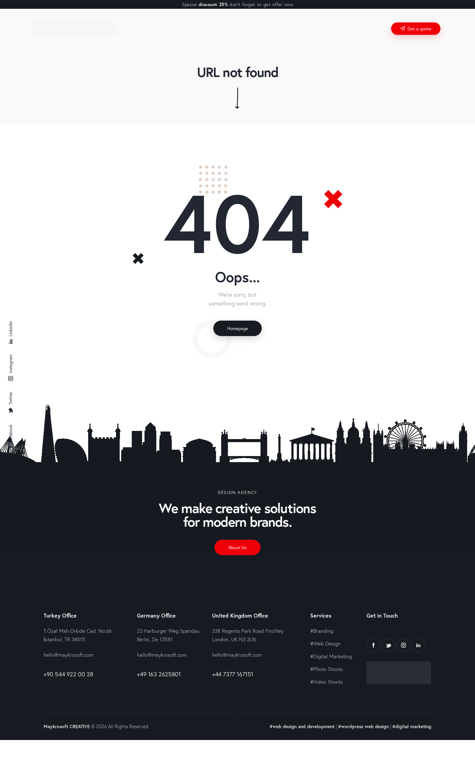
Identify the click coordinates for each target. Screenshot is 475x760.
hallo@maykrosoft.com (162, 658)
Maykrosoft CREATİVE (68, 729)
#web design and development (296, 729)
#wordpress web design (360, 729)
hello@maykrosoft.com (68, 658)
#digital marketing (410, 729)
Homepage (237, 329)
